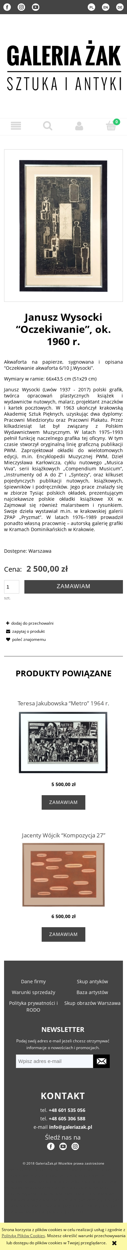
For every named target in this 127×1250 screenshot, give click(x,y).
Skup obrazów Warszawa (92, 1003)
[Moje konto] (80, 126)
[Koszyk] (111, 125)
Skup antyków (92, 981)
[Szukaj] (48, 125)
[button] (16, 126)
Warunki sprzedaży (33, 992)
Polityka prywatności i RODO (33, 1006)
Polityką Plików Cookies (23, 1236)
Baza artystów (92, 992)
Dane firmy (33, 981)
